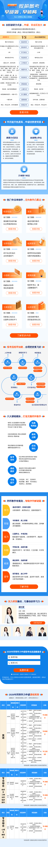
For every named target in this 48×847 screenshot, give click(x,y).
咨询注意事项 (30, 401)
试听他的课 (37, 623)
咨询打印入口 (30, 398)
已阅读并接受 (15, 674)
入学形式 (24, 63)
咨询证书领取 (41, 386)
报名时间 (24, 42)
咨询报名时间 (38, 368)
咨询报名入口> (37, 370)
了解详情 (24, 586)
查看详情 (24, 112)
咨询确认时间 (21, 383)
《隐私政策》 (34, 674)
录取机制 (24, 84)
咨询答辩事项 (41, 383)
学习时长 (24, 52)
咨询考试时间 (10, 398)
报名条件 (24, 47)
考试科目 (24, 77)
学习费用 (24, 94)
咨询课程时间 (23, 368)
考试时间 (24, 57)
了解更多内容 (24, 335)
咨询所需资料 (7, 368)
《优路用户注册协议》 (24, 674)
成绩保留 (24, 99)
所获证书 (24, 105)
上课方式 (24, 89)
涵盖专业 (24, 69)
